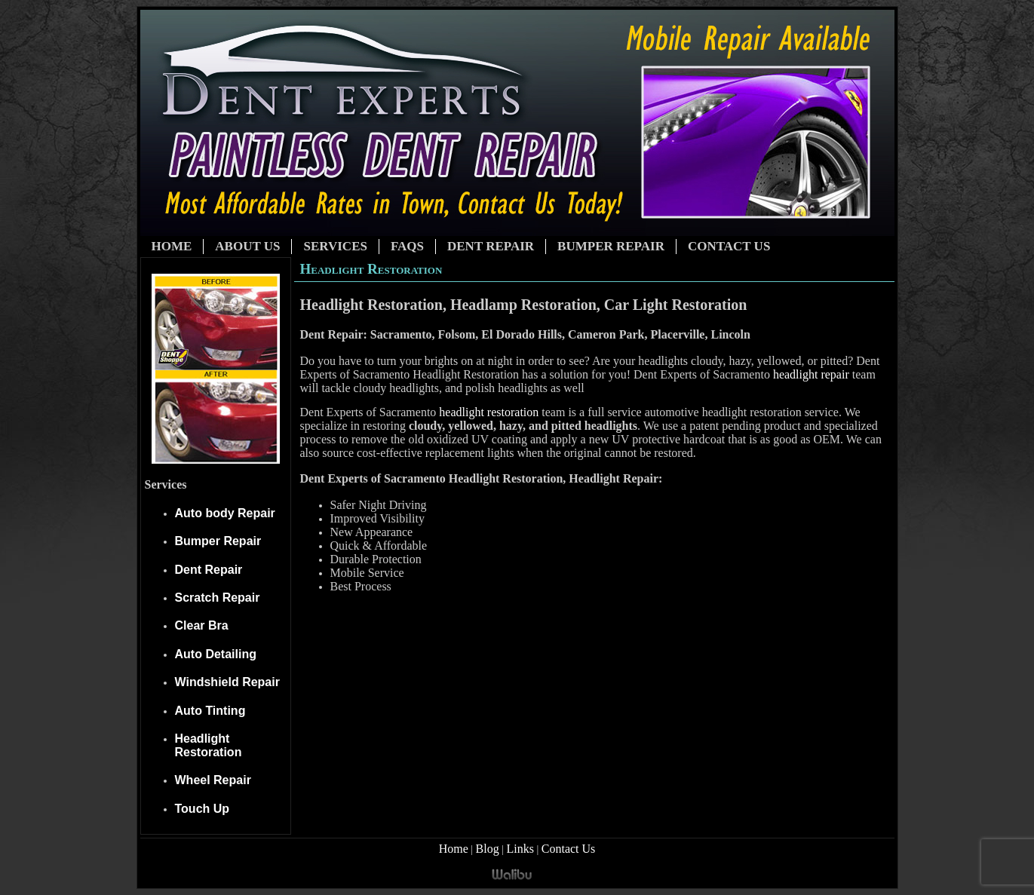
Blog (487, 848)
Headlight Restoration (208, 745)
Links (520, 848)
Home (172, 246)
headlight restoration (488, 412)
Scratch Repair (217, 597)
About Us (247, 246)
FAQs (407, 246)
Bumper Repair (610, 246)
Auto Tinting (210, 710)
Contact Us (729, 246)
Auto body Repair (225, 513)
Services (335, 246)
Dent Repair (490, 246)
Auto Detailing (215, 654)
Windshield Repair (227, 682)
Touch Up (202, 808)
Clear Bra (202, 625)
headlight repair (811, 374)
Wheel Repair (213, 780)
